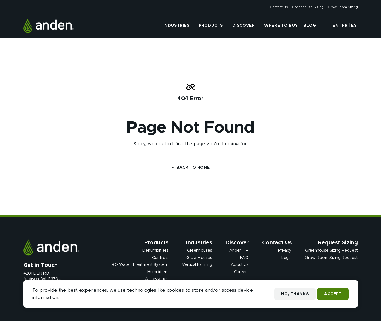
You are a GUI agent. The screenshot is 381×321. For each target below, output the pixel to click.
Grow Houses (199, 257)
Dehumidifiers (155, 251)
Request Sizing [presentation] (338, 243)
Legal (286, 257)
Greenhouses (199, 251)
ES (353, 26)
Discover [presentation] (243, 26)
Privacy (285, 251)
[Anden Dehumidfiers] (48, 25)
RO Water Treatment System (140, 265)
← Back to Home (190, 168)
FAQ (244, 257)
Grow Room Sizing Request (331, 257)
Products (211, 26)
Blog (310, 26)
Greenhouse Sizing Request (331, 251)
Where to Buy (281, 26)
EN (335, 26)
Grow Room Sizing (343, 7)
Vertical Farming (197, 265)
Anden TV (239, 251)
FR (345, 26)
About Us (240, 265)
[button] (323, 25)
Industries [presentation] (176, 26)
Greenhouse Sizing (307, 7)
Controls (160, 257)
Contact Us (279, 7)
